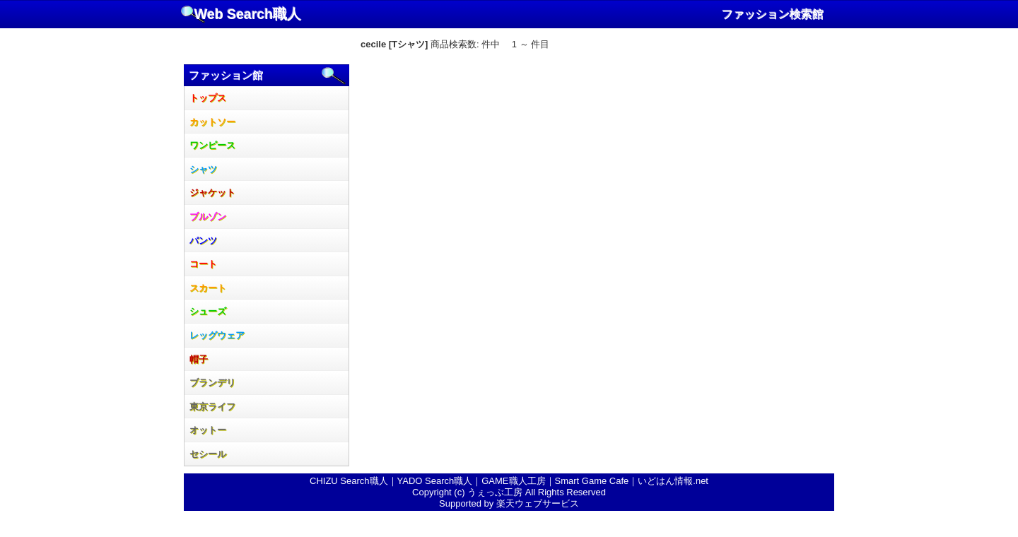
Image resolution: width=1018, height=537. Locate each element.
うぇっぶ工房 (494, 492)
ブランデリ (212, 382)
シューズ (207, 311)
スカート (207, 288)
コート (203, 264)
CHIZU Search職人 (349, 481)
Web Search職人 (247, 14)
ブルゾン (207, 216)
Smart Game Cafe (592, 481)
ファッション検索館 (773, 14)
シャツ (203, 169)
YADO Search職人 (435, 481)
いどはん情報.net (673, 481)
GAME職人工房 (513, 481)
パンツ (203, 240)
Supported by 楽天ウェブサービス (509, 503)
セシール (207, 454)
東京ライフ (212, 406)
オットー (207, 430)
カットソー (212, 122)
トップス (207, 98)
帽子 (198, 359)
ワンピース (212, 145)
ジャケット (212, 192)
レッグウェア (217, 335)
